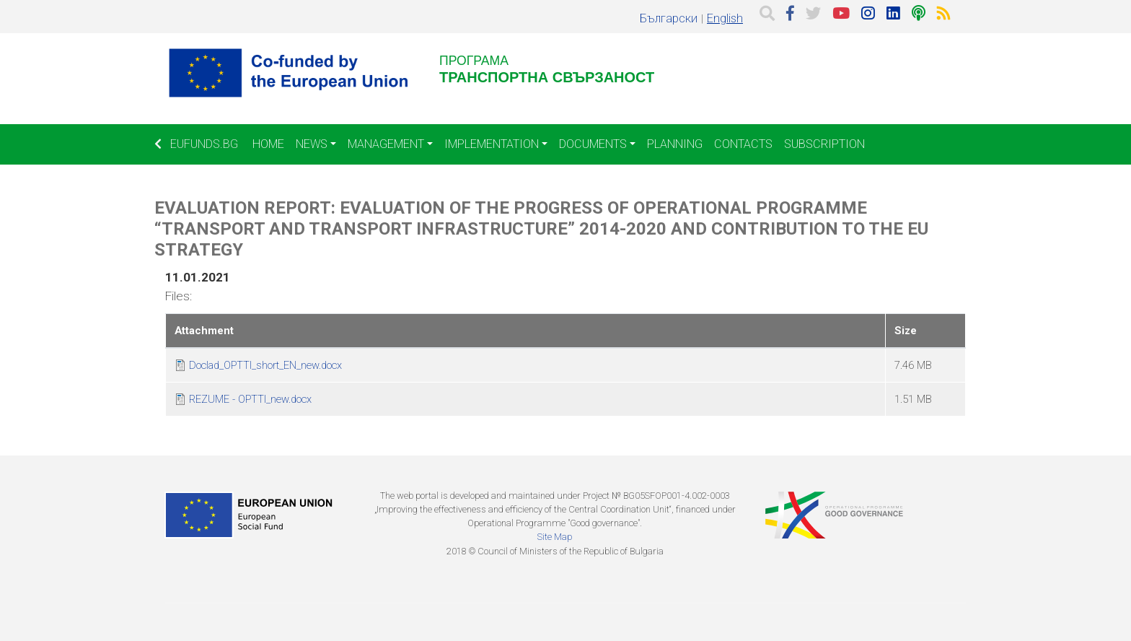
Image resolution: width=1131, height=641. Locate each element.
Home (268, 144)
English (725, 18)
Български (668, 18)
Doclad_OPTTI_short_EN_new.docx (265, 365)
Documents (593, 144)
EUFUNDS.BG (196, 144)
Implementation (491, 144)
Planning (675, 144)
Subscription (824, 144)
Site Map (554, 536)
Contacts (743, 144)
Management (386, 144)
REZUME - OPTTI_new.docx (250, 399)
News (311, 144)
